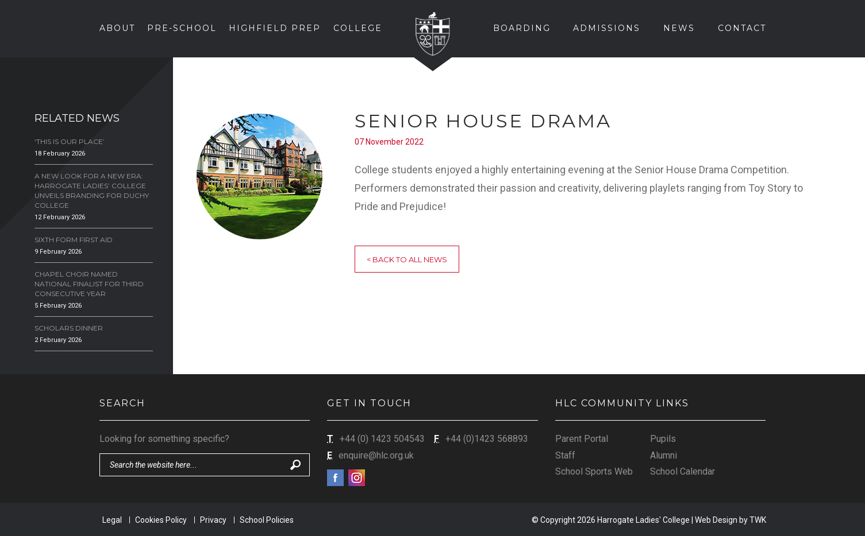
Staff (565, 455)
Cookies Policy (161, 520)
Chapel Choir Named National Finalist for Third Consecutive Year (89, 284)
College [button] (357, 28)
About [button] (117, 28)
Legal (112, 520)
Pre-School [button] (182, 28)
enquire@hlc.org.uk (376, 455)
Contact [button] (742, 28)
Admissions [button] (606, 28)
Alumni (663, 455)
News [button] (679, 28)
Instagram (356, 477)
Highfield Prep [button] (275, 28)
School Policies (267, 520)
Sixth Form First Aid (73, 239)
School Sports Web (594, 471)
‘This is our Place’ (69, 141)
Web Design (716, 520)
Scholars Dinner (68, 328)
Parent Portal (581, 438)
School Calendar (682, 471)
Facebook (335, 477)
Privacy (213, 520)
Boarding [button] (522, 28)
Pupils (663, 438)
